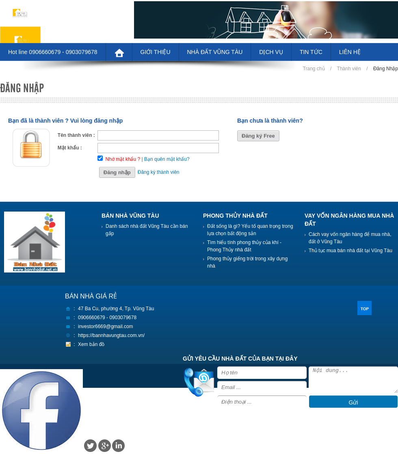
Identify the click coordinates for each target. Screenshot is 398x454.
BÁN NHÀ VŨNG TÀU (130, 215)
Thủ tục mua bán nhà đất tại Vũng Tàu (350, 250)
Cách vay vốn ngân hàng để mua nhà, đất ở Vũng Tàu (350, 237)
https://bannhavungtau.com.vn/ (111, 335)
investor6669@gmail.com (105, 326)
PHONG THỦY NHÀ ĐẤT (235, 215)
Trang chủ (314, 68)
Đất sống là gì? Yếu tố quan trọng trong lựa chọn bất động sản (250, 229)
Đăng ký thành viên (159, 172)
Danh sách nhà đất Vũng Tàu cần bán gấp (147, 229)
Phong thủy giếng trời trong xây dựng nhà (247, 262)
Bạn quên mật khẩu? (167, 159)
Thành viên (349, 68)
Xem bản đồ (91, 344)
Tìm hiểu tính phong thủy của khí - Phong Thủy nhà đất (244, 246)
